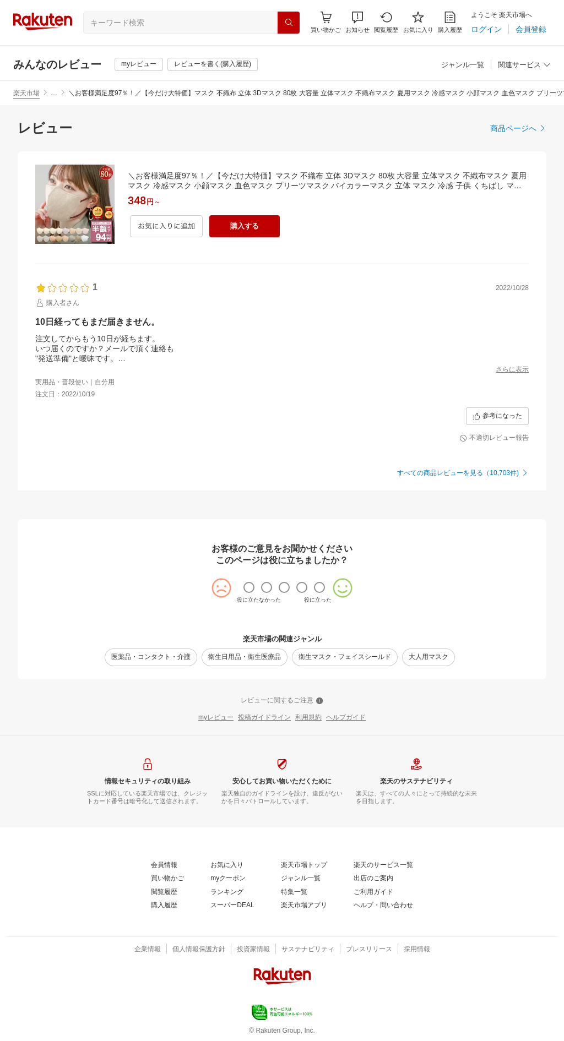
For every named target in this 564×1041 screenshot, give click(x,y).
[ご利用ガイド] (373, 892)
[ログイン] (486, 29)
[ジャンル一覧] (462, 65)
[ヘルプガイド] (346, 717)
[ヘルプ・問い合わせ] (383, 905)
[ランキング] (226, 892)
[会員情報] (164, 865)
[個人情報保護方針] (198, 949)
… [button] (54, 93)
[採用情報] (417, 949)
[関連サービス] (524, 65)
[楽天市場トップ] (304, 865)
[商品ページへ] (518, 128)
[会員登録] (531, 29)
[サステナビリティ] (307, 949)
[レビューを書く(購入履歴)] (212, 64)
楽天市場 (26, 93)
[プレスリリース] (369, 949)
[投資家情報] (253, 949)
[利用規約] (308, 717)
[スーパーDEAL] (232, 905)
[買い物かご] (167, 878)
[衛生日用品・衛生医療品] (245, 657)
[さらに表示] (512, 370)
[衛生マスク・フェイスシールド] (345, 657)
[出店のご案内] (373, 878)
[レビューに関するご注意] (282, 700)
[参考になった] (497, 416)
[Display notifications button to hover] (326, 22)
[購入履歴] (450, 22)
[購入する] (244, 226)
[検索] (289, 23)
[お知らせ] (357, 22)
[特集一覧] (294, 892)
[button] (357, 22)
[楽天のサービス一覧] (383, 865)
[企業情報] (147, 949)
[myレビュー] (139, 64)
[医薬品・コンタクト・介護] (151, 657)
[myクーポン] (228, 878)
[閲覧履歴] (386, 22)
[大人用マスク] (428, 657)
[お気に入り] (418, 22)
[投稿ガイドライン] (264, 717)
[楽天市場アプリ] (304, 905)
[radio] (248, 587)
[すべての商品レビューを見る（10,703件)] (463, 473)
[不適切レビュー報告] (494, 438)
